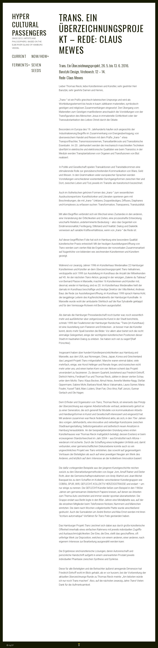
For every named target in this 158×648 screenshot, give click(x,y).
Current (19, 56)
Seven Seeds (36, 67)
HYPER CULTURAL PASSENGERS (29, 24)
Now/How (40, 56)
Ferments (21, 65)
